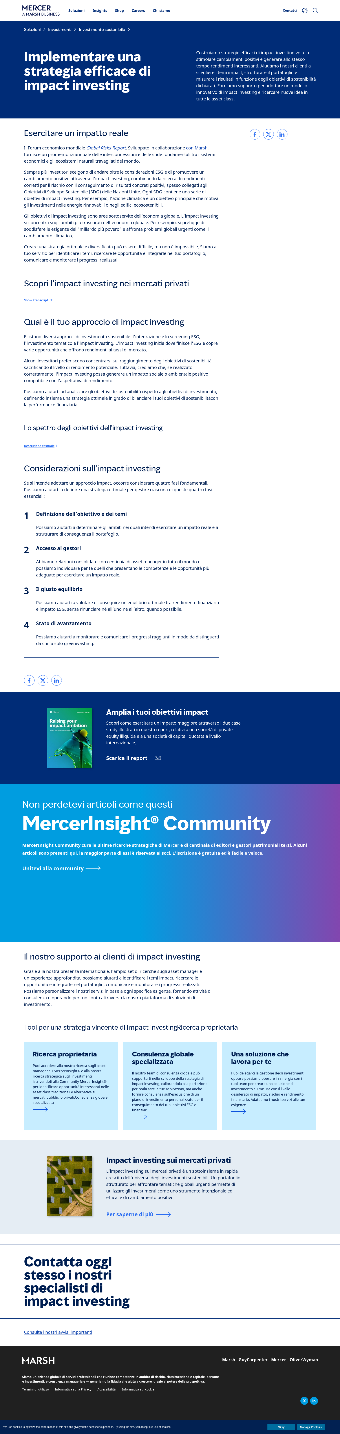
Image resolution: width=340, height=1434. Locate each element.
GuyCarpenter (253, 1360)
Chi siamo (161, 10)
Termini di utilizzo (35, 1389)
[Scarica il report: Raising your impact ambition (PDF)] (133, 758)
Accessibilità (106, 1389)
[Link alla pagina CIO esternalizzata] (269, 1112)
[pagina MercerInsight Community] (170, 868)
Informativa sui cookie (138, 1389)
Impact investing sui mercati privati (168, 1160)
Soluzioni (76, 10)
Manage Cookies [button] (311, 1427)
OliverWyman (304, 1360)
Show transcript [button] (36, 300)
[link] (29, 680)
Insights (100, 10)
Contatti (290, 10)
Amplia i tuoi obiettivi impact (157, 712)
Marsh (228, 1360)
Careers (138, 10)
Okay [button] (281, 1427)
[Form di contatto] (170, 1117)
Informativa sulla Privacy (73, 1389)
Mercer (278, 1360)
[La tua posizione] (305, 10)
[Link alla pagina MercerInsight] (71, 1109)
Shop (119, 10)
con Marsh (197, 148)
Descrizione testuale (39, 446)
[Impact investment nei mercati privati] (138, 1214)
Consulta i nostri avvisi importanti (58, 1332)
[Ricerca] (315, 10)
